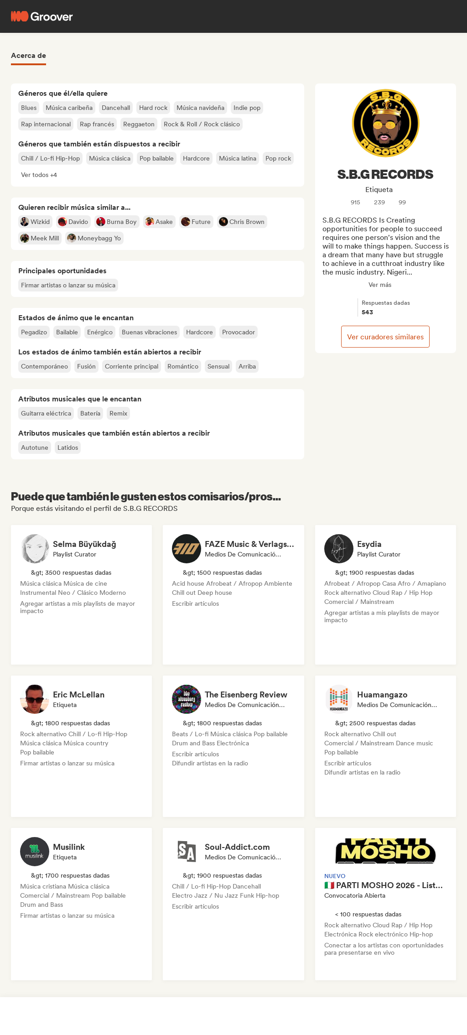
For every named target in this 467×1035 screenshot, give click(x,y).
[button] (39, 174)
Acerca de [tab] (28, 55)
